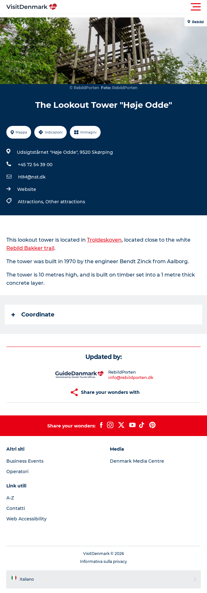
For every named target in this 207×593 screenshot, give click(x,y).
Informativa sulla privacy (103, 561)
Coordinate (32, 314)
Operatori (17, 471)
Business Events (24, 461)
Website (26, 189)
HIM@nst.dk (32, 177)
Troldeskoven (104, 240)
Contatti (15, 508)
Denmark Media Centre (137, 461)
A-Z (10, 498)
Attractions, (31, 202)
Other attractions (65, 202)
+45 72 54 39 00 (35, 164)
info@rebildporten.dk (130, 377)
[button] (132, 7)
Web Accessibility (26, 519)
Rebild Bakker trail (30, 248)
